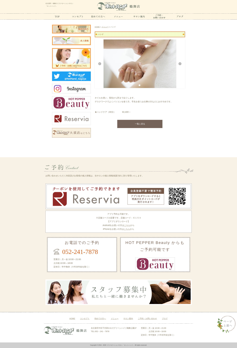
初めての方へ (100, 318)
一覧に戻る (140, 124)
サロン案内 (128, 318)
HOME (97, 27)
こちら (127, 225)
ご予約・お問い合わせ (147, 318)
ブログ (165, 318)
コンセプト (84, 318)
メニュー (105, 27)
